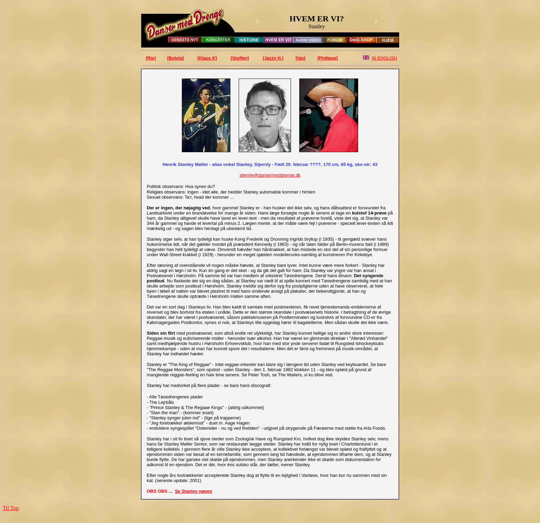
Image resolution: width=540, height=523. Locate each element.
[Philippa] (328, 58)
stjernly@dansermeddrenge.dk (269, 175)
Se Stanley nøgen (193, 491)
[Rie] (151, 58)
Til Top (11, 508)
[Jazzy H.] (273, 58)
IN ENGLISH (384, 58)
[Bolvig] (175, 58)
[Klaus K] (207, 58)
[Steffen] (240, 58)
